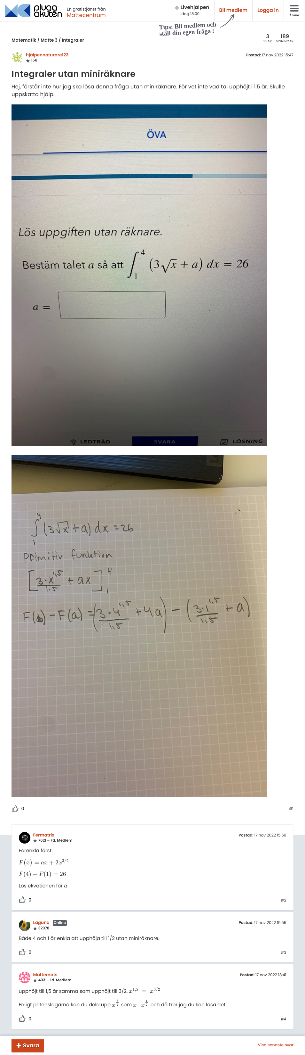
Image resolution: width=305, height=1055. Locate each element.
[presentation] (44, 863)
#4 (283, 1019)
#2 (283, 900)
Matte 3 (49, 40)
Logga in (268, 10)
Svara (31, 1045)
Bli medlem (233, 10)
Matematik (24, 40)
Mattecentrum (86, 15)
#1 (291, 809)
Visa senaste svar (275, 1045)
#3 (283, 952)
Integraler (73, 40)
